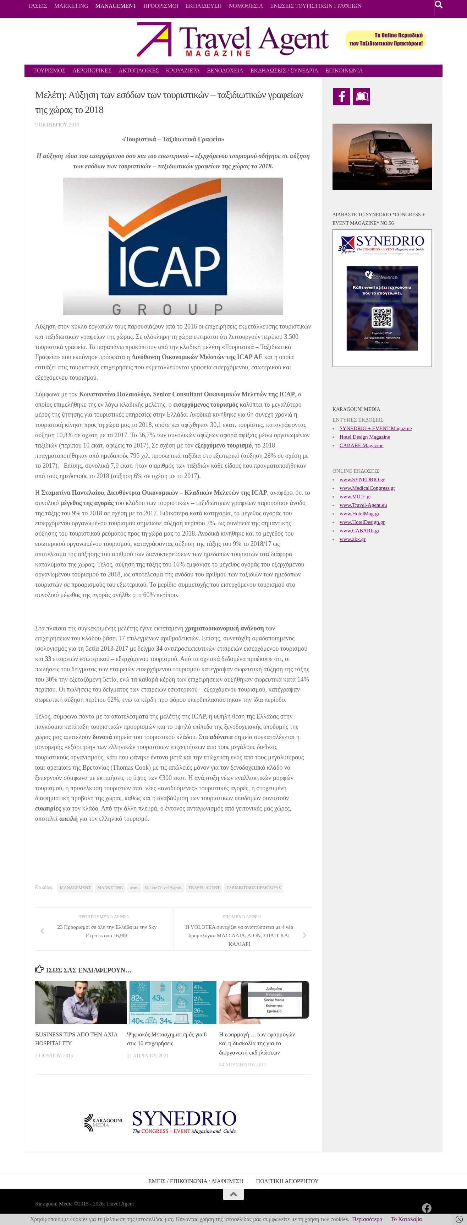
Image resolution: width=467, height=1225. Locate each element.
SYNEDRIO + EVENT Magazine (376, 428)
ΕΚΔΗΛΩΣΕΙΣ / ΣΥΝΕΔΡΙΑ (284, 70)
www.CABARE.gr (359, 530)
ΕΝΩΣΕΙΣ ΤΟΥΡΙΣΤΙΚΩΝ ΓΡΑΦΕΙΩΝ (316, 6)
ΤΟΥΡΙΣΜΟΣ (49, 70)
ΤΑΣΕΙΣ (37, 6)
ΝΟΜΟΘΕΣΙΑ (246, 6)
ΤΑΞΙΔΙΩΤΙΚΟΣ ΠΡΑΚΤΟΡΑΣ (253, 887)
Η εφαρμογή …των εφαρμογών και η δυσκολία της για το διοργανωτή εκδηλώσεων (257, 1043)
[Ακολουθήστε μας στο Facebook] (427, 1208)
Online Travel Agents (163, 887)
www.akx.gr (353, 539)
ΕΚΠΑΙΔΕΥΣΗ (204, 6)
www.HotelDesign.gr (362, 522)
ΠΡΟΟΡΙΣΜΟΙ (160, 6)
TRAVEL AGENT (204, 887)
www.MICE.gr (355, 496)
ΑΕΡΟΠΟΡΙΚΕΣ (91, 70)
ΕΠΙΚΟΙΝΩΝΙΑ (344, 70)
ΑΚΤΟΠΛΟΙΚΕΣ (139, 70)
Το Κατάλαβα (406, 1219)
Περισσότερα (367, 1219)
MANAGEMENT (116, 6)
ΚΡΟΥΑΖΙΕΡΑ (183, 70)
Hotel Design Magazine (365, 437)
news (134, 887)
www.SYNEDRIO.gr (362, 479)
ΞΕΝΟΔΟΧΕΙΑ (225, 70)
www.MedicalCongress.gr (367, 488)
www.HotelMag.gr (359, 513)
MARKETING (71, 6)
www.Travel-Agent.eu (363, 505)
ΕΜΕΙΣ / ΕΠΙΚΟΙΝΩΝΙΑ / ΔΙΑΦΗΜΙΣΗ (195, 1181)
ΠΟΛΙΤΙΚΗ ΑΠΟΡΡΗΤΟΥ (287, 1181)
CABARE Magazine (362, 445)
